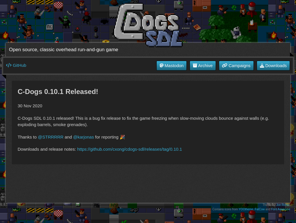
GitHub (16, 65)
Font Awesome (280, 209)
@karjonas (83, 136)
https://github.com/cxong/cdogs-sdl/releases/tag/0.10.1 (129, 149)
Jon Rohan (283, 205)
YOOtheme (246, 209)
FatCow (259, 209)
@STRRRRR (51, 136)
